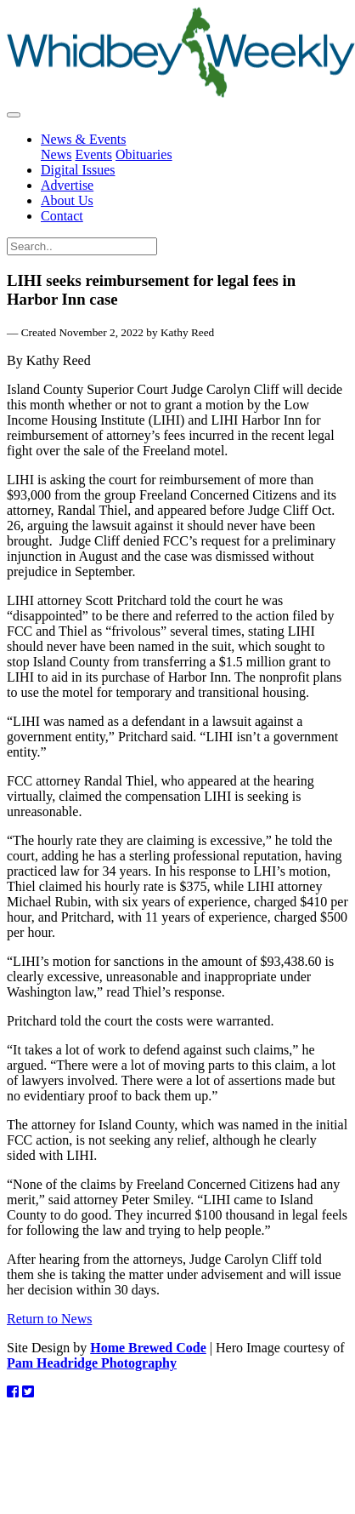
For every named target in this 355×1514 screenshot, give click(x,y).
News (56, 154)
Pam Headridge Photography (92, 1363)
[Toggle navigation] (13, 114)
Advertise (67, 185)
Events (93, 154)
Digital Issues (78, 170)
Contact (62, 216)
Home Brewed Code (148, 1347)
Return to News (49, 1318)
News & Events (83, 139)
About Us (67, 200)
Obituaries (144, 154)
